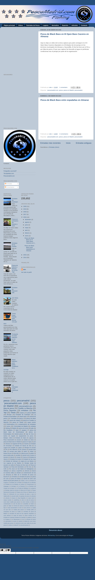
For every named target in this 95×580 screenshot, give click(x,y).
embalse (33, 426)
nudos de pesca (17, 515)
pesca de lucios (24, 428)
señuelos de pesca (31, 519)
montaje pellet (30, 509)
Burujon (9, 414)
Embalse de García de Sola (23, 445)
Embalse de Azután (15, 459)
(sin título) (15, 298)
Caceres (26, 443)
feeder (32, 503)
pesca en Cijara (27, 442)
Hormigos (13, 486)
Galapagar (6, 486)
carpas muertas (7, 500)
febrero (27, 233)
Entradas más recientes (50, 143)
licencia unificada (29, 505)
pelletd (29, 517)
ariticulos (33, 496)
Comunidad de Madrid (21, 426)
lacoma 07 (6, 476)
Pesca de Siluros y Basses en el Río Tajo (15, 269)
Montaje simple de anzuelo (12, 490)
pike (32, 428)
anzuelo (19, 440)
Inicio (68, 143)
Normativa (55, 25)
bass (17, 430)
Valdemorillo (7, 496)
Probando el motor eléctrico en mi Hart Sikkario (15, 338)
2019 (25, 209)
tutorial (20, 521)
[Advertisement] (21, 49)
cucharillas (25, 503)
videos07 (16, 525)
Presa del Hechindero (17, 467)
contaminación (7, 503)
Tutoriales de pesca (17, 418)
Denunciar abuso (55, 530)
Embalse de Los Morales (29, 482)
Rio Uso (28, 467)
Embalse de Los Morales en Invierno (15, 484)
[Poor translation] (7, 550)
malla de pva (24, 453)
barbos (5, 436)
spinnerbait (8, 521)
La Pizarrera (21, 486)
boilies (31, 451)
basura (13, 498)
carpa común (31, 422)
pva (35, 442)
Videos (20, 25)
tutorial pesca (19, 434)
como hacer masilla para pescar (12, 502)
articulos (27, 471)
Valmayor (6, 471)
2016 (25, 217)
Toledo (13, 412)
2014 (25, 257)
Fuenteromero (30, 484)
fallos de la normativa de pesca (24, 474)
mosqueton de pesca (9, 511)
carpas (22, 412)
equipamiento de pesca (26, 436)
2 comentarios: (64, 134)
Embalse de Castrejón (23, 414)
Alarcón (12, 457)
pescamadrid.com (25, 406)
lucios (8, 426)
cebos (32, 440)
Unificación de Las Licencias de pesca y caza (21, 494)
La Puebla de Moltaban (22, 488)
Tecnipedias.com (9, 173)
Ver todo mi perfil (26, 272)
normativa (14, 476)
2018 (25, 211)
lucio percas (27, 507)
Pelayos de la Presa (21, 492)
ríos (23, 519)
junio (26, 225)
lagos (10, 505)
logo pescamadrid (12, 507)
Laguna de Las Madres (27, 461)
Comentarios (9, 187)
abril (26, 230)
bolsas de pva (7, 453)
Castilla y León (24, 480)
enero (27, 235)
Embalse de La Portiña (15, 482)
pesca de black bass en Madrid (12, 442)
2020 (25, 206)
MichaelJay (51, 535)
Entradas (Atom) (54, 147)
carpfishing (16, 500)
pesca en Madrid (69, 90)
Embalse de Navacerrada (15, 290)
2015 (25, 255)
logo (5, 507)
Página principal (9, 25)
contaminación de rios (29, 473)
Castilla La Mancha (25, 408)
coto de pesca (17, 503)
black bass (23, 416)
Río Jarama (23, 449)
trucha (14, 521)
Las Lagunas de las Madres (12, 463)
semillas (18, 455)
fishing (8, 428)
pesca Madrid (31, 412)
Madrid (14, 428)
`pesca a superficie (16, 471)
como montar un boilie (28, 502)
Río (6, 449)
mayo (27, 227)
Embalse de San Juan (29, 459)
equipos (24, 430)
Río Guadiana (8, 430)
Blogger (71, 535)
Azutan (18, 457)
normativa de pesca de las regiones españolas (22, 513)
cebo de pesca (30, 500)
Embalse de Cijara (20, 438)
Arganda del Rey (17, 443)
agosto (27, 222)
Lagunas (31, 438)
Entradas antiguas (83, 143)
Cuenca (25, 457)
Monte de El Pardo (25, 490)
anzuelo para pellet (15, 451)
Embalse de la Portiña (14, 244)
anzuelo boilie (15, 496)
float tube (16, 453)
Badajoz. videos (8, 438)
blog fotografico (22, 498)
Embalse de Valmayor (12, 461)
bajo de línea (30, 434)
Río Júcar (12, 469)
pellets (32, 453)
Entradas (8, 183)
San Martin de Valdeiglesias (26, 469)
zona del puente (24, 525)
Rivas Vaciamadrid (9, 440)
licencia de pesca (18, 505)
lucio (20, 507)
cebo (23, 500)
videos (10, 525)
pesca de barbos (16, 478)
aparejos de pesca (24, 496)
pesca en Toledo (17, 422)
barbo (25, 451)
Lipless (20, 447)
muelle (19, 511)
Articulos (75, 25)
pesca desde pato (8, 455)
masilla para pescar (18, 509)
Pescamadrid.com (9, 176)
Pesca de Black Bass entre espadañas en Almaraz (64, 100)
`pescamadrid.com (52, 90)
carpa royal (31, 498)
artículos (8, 498)
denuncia (8, 474)
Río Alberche (13, 449)
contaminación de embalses (27, 424)
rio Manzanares (16, 519)
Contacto (84, 25)
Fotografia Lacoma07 (10, 171)
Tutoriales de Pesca (32, 25)
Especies (65, 25)
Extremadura (11, 424)
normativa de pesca (24, 476)
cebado (26, 440)
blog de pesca (9, 408)
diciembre (28, 219)
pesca (61, 90)
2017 (25, 214)
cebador (18, 473)
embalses (24, 410)
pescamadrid (78, 90)
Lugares (45, 25)
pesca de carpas (15, 420)
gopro (5, 505)
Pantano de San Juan (22, 465)
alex (24, 269)
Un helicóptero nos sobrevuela (15, 388)
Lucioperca (33, 488)
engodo (13, 436)
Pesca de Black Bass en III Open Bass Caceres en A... (30, 240)
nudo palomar (7, 515)
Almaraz (8, 443)
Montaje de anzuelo (30, 447)
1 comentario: (63, 87)
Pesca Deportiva (10, 410)
